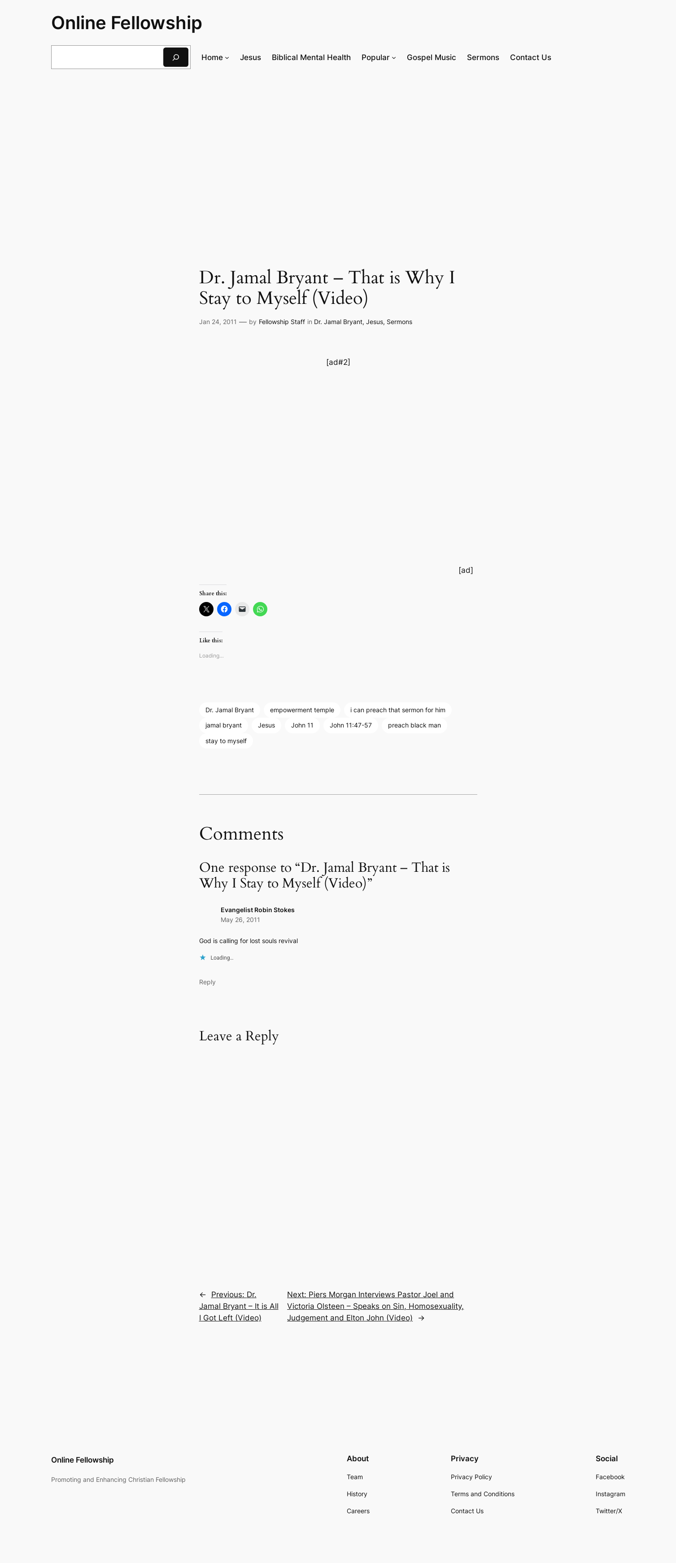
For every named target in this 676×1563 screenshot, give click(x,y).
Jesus (374, 321)
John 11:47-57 (351, 725)
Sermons (399, 321)
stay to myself (226, 741)
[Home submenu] (227, 57)
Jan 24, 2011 (218, 321)
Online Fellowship (126, 23)
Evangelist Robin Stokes (258, 910)
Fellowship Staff (282, 321)
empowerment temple (302, 710)
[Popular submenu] (394, 57)
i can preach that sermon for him (397, 710)
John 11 (302, 725)
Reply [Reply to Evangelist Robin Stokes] (207, 982)
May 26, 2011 (240, 919)
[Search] (175, 57)
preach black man (414, 725)
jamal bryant (223, 725)
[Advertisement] (338, 149)
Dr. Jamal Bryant (338, 321)
